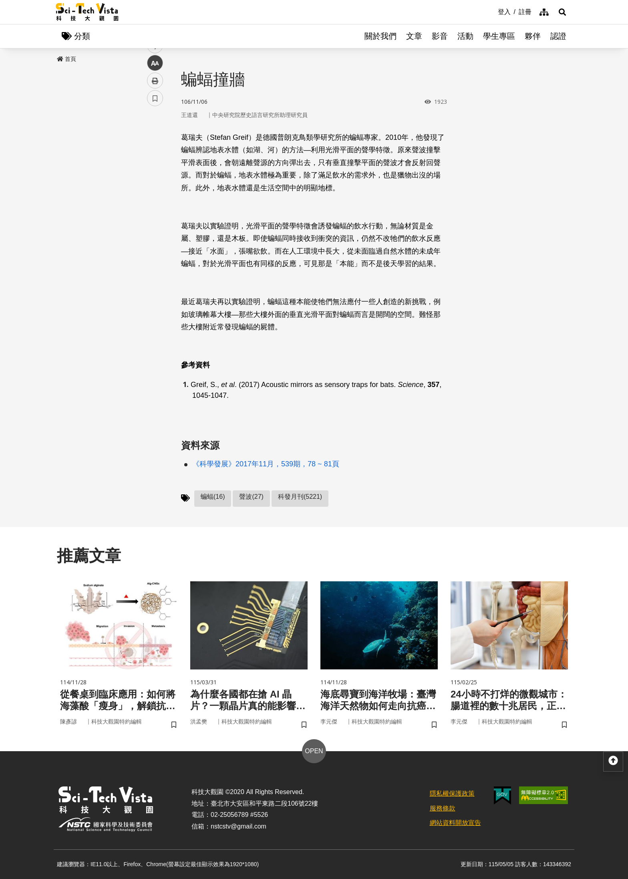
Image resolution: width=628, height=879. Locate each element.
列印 (155, 224)
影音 (440, 36)
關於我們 (380, 36)
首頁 (66, 59)
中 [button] (155, 206)
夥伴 (533, 36)
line (152, 188)
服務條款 (442, 808)
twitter (155, 170)
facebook (155, 153)
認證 (558, 36)
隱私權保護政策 (452, 793)
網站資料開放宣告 (455, 822)
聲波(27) (251, 496)
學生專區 (499, 36)
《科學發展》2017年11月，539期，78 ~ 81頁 (265, 464)
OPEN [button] (314, 751)
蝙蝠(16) (213, 496)
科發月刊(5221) (300, 496)
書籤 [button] (155, 241)
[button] (562, 12)
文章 (414, 36)
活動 (465, 36)
